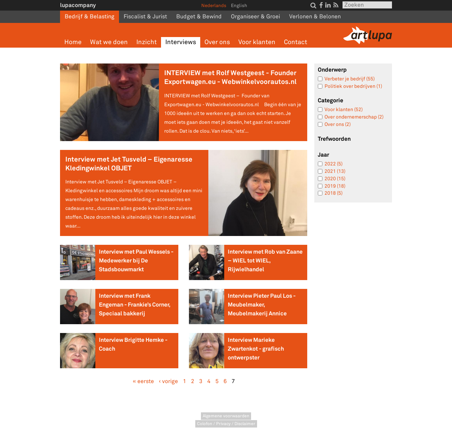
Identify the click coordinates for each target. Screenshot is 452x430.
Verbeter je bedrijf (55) (350, 79)
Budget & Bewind (199, 16)
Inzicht (146, 42)
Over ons (217, 42)
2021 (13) (335, 171)
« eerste (143, 381)
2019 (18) (335, 186)
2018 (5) (334, 193)
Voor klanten (256, 42)
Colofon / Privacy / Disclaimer (226, 423)
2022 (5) (334, 164)
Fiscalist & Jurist (145, 16)
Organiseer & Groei (255, 16)
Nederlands (213, 5)
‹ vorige (168, 381)
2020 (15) (335, 179)
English (239, 5)
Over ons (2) (338, 124)
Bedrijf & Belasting (89, 16)
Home (73, 42)
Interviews (180, 42)
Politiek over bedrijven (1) (353, 86)
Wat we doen (109, 42)
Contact (295, 42)
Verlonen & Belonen (315, 16)
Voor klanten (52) (344, 110)
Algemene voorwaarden (226, 416)
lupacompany (78, 5)
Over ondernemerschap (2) (354, 117)
